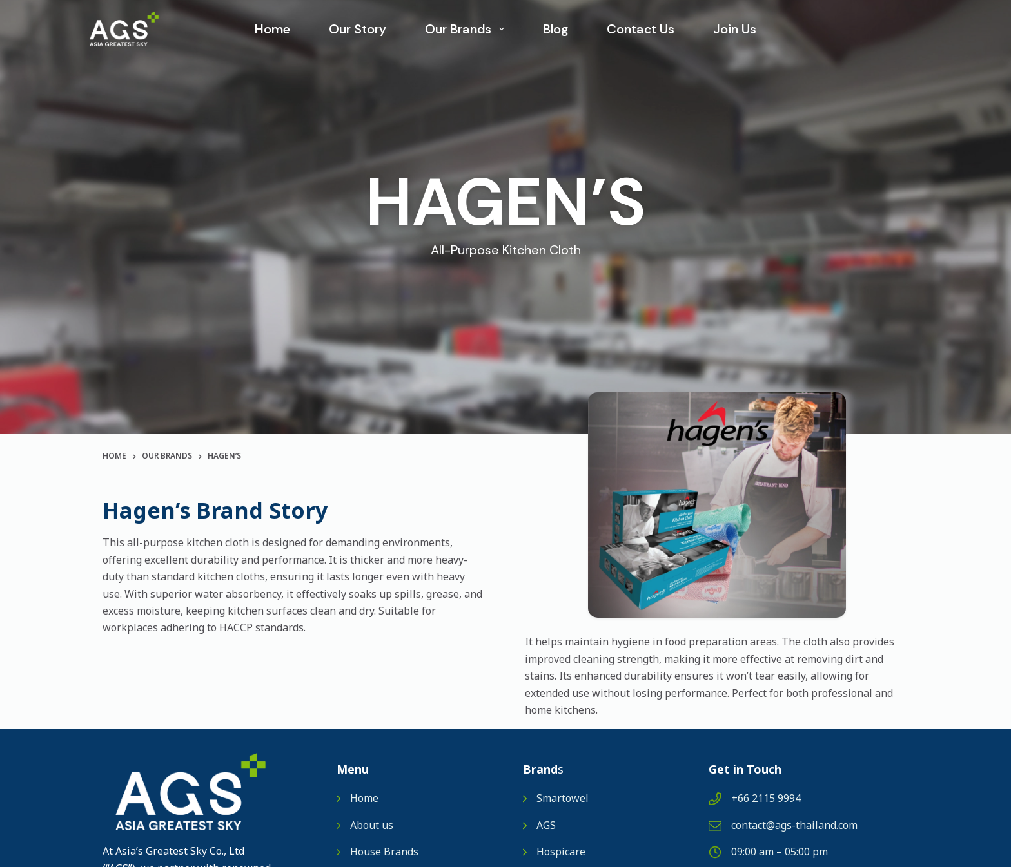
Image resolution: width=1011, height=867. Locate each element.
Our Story (357, 29)
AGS (546, 826)
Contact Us (640, 29)
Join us (734, 29)
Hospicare (560, 852)
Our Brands (467, 29)
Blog (555, 29)
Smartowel (562, 798)
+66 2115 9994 (766, 798)
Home (272, 29)
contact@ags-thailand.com (794, 826)
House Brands (384, 852)
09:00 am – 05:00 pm (779, 852)
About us (371, 826)
